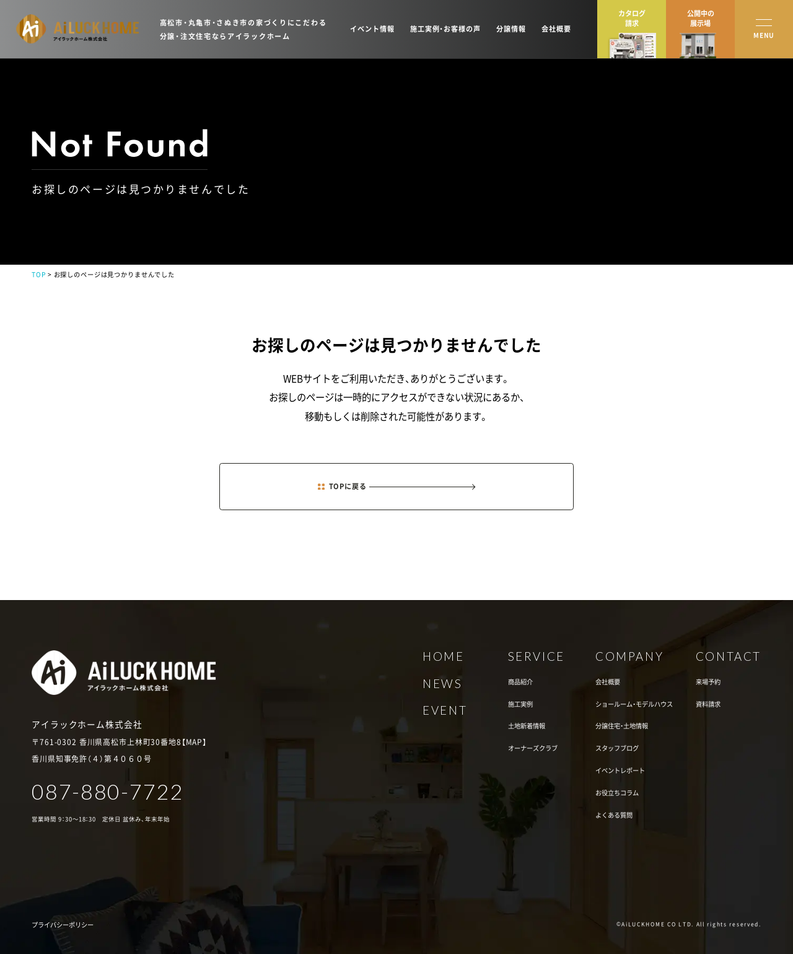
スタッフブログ (617, 748)
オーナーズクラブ (533, 748)
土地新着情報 (526, 726)
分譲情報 (510, 28)
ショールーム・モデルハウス (634, 704)
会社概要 (556, 28)
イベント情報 (372, 28)
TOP (39, 274)
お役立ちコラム (617, 793)
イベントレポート (620, 770)
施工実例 (520, 704)
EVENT (445, 711)
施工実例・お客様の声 (445, 28)
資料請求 (708, 704)
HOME (443, 657)
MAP (194, 742)
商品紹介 (520, 682)
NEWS (442, 684)
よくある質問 (614, 815)
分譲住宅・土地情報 (621, 726)
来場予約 (708, 682)
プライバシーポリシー (63, 925)
